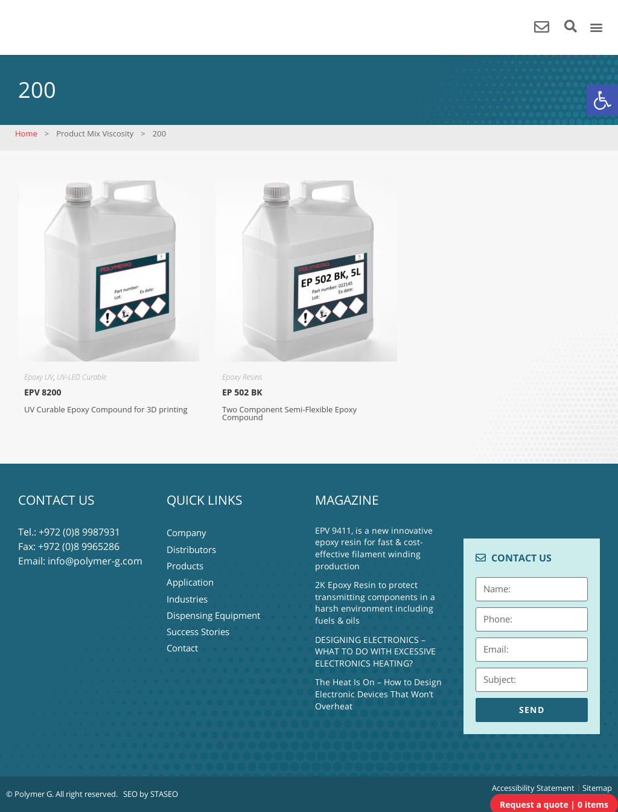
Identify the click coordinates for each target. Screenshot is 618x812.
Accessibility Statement (533, 787)
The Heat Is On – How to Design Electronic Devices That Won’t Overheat (378, 693)
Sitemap (597, 787)
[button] (602, 100)
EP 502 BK (242, 392)
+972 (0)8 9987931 (79, 532)
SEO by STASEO (150, 793)
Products (185, 561)
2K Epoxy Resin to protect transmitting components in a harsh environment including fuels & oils (375, 602)
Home (26, 133)
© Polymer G (29, 793)
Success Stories (198, 619)
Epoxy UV (39, 377)
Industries (187, 590)
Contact (182, 633)
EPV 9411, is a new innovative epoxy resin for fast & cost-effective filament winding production (374, 548)
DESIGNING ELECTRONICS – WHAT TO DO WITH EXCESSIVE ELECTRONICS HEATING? (375, 651)
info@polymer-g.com (95, 560)
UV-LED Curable (81, 377)
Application (190, 575)
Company (186, 532)
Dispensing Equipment (213, 604)
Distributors (191, 546)
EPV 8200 (42, 392)
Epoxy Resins (242, 377)
